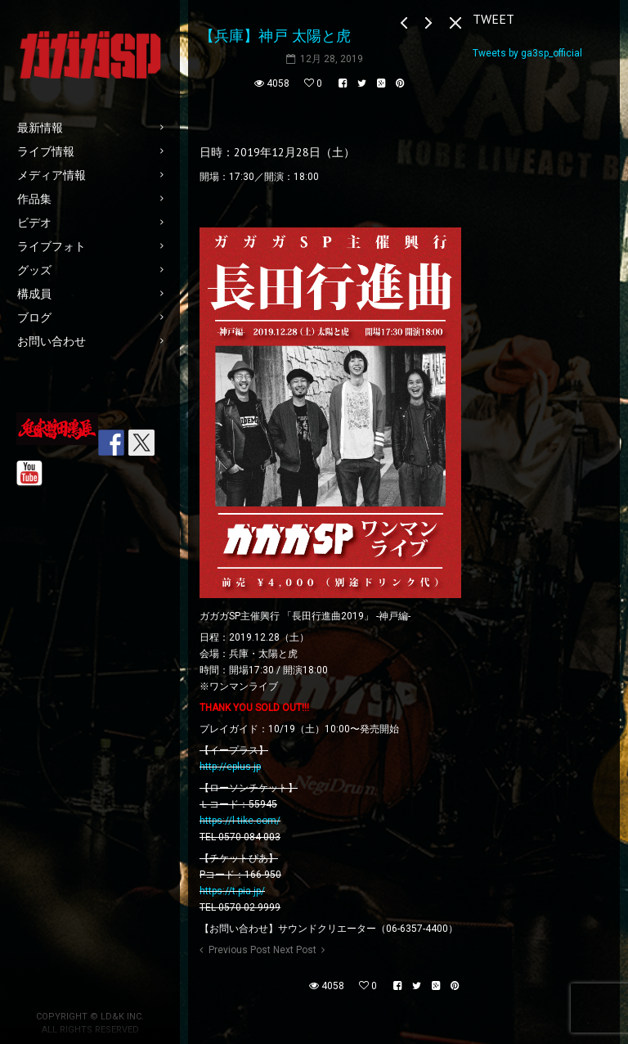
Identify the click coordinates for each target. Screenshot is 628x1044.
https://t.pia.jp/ (232, 891)
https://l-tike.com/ (240, 820)
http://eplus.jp (230, 766)
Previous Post (240, 950)
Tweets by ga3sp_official (527, 53)
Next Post (294, 950)
